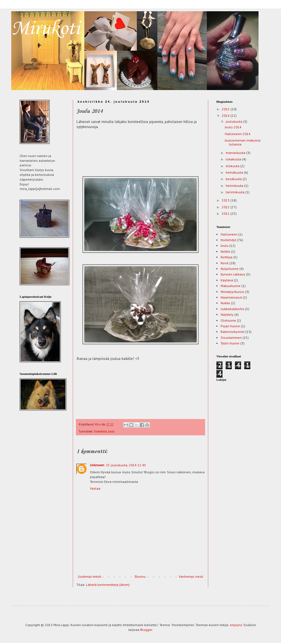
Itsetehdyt (100, 431)
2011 (226, 213)
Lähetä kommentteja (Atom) (108, 584)
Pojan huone (230, 326)
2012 (226, 207)
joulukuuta (234, 121)
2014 (226, 115)
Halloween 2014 (237, 134)
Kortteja (226, 257)
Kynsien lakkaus (233, 274)
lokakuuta (234, 159)
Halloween (229, 234)
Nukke (225, 303)
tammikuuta (235, 192)
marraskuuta (236, 153)
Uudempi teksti (89, 576)
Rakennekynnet (232, 332)
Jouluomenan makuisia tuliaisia (242, 142)
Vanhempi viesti (191, 576)
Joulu (111, 431)
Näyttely (227, 314)
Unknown (97, 465)
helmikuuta (235, 185)
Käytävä (227, 280)
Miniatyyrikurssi (232, 292)
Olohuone (228, 320)
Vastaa (95, 488)
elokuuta (233, 166)
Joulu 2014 (233, 127)
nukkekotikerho (232, 309)
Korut (224, 263)
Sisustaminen (231, 337)
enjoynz (236, 625)
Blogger (146, 630)
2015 (226, 109)
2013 (226, 200)
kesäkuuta (234, 179)
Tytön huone (230, 343)
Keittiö (225, 251)
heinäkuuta (235, 172)
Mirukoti (45, 29)
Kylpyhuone (230, 268)
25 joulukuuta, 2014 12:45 (126, 465)
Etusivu (140, 576)
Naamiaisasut (231, 297)
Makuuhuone (231, 286)
